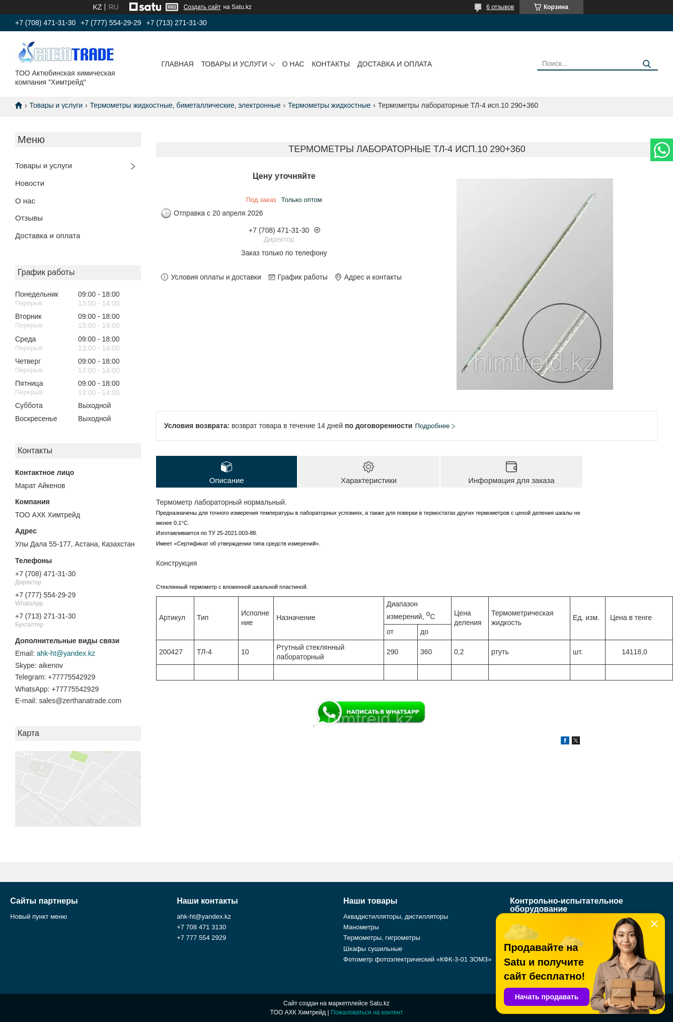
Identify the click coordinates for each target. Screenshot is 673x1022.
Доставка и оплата (394, 64)
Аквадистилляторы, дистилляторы (395, 916)
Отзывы (29, 218)
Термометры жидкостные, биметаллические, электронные (185, 105)
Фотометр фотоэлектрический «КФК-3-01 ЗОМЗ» (417, 959)
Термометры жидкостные (329, 105)
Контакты (331, 64)
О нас (293, 64)
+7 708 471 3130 (201, 927)
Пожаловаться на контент (367, 1012)
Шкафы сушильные (373, 948)
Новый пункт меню (38, 916)
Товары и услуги (234, 64)
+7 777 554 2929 (201, 937)
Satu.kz (379, 1003)
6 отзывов (500, 7)
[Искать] (646, 64)
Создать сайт (202, 7)
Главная (177, 64)
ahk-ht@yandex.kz (66, 653)
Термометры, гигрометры (381, 937)
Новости (29, 183)
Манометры (361, 927)
